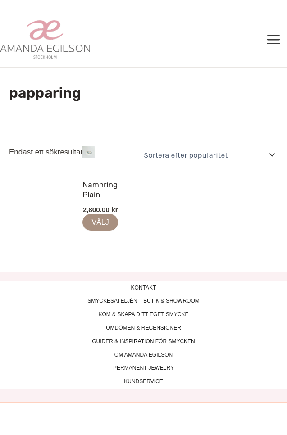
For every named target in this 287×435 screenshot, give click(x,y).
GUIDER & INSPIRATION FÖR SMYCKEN (143, 341)
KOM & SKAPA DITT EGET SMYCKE (143, 314)
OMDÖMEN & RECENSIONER (143, 328)
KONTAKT (143, 288)
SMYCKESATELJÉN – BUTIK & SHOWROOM (143, 301)
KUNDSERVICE (143, 381)
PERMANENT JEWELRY (143, 368)
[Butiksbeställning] (207, 155)
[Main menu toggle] (273, 40)
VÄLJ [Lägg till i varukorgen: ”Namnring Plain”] (100, 222)
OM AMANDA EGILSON (143, 355)
